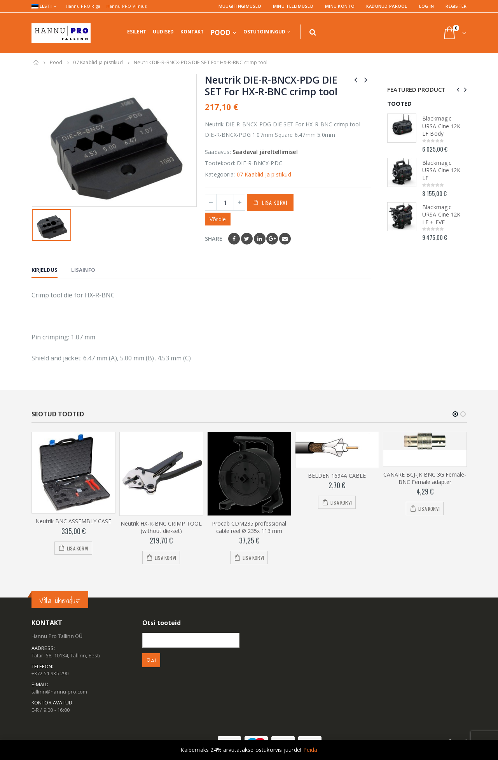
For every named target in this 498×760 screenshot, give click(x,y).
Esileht (136, 31)
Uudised (163, 31)
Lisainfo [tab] (83, 269)
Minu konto (340, 6)
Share (213, 238)
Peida (310, 749)
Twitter (247, 239)
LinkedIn (260, 239)
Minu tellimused (293, 6)
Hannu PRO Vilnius (127, 6)
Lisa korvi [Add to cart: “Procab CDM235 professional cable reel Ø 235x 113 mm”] (253, 557)
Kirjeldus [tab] (44, 269)
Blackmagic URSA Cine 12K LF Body (441, 126)
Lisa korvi (274, 202)
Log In (426, 6)
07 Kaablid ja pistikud (264, 174)
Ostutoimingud (264, 31)
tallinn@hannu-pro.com (59, 691)
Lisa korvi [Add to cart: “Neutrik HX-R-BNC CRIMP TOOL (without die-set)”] (165, 557)
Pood (220, 32)
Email (285, 239)
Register (456, 6)
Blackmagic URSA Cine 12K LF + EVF (441, 214)
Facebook (234, 239)
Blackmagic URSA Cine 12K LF (441, 170)
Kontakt (192, 31)
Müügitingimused (239, 6)
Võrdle (218, 219)
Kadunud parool (386, 6)
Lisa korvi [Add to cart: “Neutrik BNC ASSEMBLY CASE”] (77, 548)
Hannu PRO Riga (83, 6)
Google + (272, 239)
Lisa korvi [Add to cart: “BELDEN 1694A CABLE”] (341, 502)
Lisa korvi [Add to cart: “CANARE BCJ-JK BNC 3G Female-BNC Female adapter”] (429, 508)
